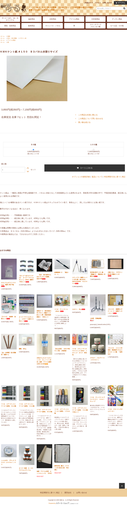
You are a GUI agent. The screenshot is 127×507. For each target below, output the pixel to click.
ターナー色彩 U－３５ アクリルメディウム (26, 469)
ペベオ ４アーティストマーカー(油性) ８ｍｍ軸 (44, 410)
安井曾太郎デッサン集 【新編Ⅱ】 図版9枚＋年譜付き (97, 274)
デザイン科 (23, 38)
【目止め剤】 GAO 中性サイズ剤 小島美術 (62, 350)
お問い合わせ (107, 3)
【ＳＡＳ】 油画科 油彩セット (8, 317)
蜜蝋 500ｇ (22, 349)
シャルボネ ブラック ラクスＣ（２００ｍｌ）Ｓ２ (8, 462)
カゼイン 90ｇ (78, 309)
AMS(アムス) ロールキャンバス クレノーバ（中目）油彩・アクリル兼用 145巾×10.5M (44, 361)
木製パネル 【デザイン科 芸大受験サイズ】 (115, 274)
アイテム (120, 3)
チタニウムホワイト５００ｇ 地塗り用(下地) (8, 284)
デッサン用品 (117, 19)
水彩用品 (52, 19)
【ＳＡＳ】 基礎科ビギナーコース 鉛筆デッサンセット (115, 311)
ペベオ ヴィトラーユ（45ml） (61, 310)
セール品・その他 (117, 26)
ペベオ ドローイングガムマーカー (115, 410)
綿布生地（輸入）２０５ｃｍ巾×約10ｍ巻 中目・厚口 (62, 468)
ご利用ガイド (88, 3)
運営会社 (67, 493)
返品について (97, 177)
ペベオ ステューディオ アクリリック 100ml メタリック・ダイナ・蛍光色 (79, 352)
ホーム (3, 36)
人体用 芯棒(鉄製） (96, 319)
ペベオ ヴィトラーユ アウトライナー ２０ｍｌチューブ (97, 399)
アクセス (98, 3)
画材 (9, 36)
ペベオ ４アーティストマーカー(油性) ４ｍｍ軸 (26, 405)
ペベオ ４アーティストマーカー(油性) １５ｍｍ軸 (62, 411)
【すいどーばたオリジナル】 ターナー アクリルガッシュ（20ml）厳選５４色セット (26, 278)
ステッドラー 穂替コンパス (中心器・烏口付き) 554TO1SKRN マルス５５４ (79, 280)
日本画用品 (95, 19)
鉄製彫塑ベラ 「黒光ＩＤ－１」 (61, 273)
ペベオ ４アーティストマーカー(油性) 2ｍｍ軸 (8, 405)
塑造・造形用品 (10, 26)
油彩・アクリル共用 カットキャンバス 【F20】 (44, 472)
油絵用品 (31, 19)
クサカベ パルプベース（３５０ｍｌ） (97, 359)
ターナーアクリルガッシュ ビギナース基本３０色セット (26, 319)
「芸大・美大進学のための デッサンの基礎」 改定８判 (44, 276)
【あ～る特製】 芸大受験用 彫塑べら (8, 353)
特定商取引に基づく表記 (50, 493)
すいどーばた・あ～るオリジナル (10, 19)
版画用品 (31, 26)
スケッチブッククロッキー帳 (95, 26)
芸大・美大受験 (12, 38)
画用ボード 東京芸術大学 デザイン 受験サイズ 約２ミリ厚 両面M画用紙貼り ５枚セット (44, 314)
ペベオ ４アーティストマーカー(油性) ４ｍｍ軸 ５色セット (80, 410)
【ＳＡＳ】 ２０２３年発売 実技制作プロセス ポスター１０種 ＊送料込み (115, 351)
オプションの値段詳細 (81, 177)
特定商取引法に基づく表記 (114, 177)
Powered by (63, 503)
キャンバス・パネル (52, 26)
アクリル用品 (74, 19)
